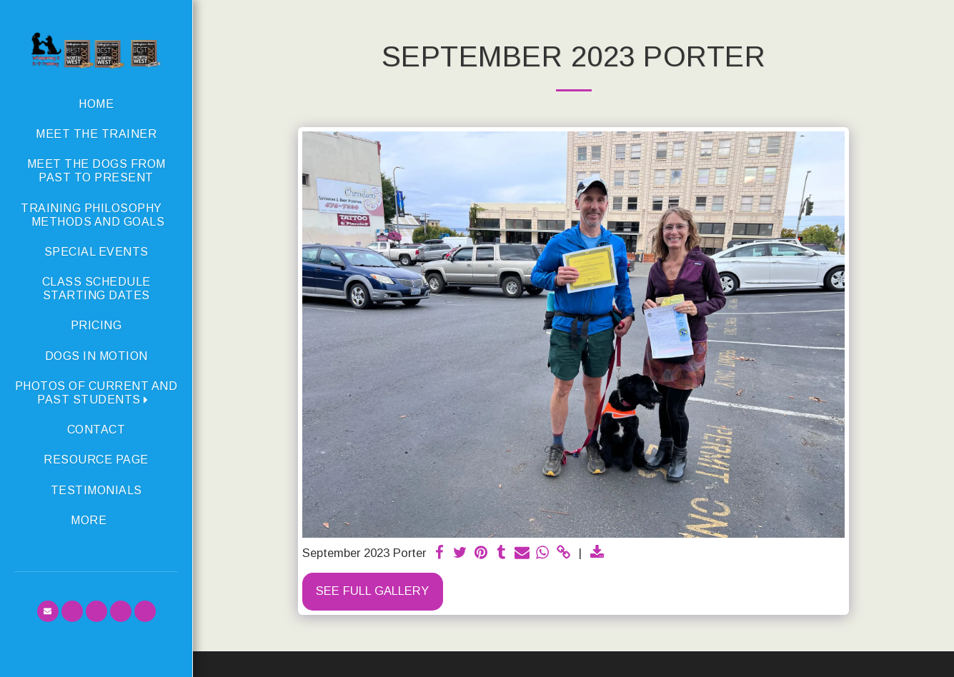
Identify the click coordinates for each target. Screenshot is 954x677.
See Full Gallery (372, 590)
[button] (96, 392)
